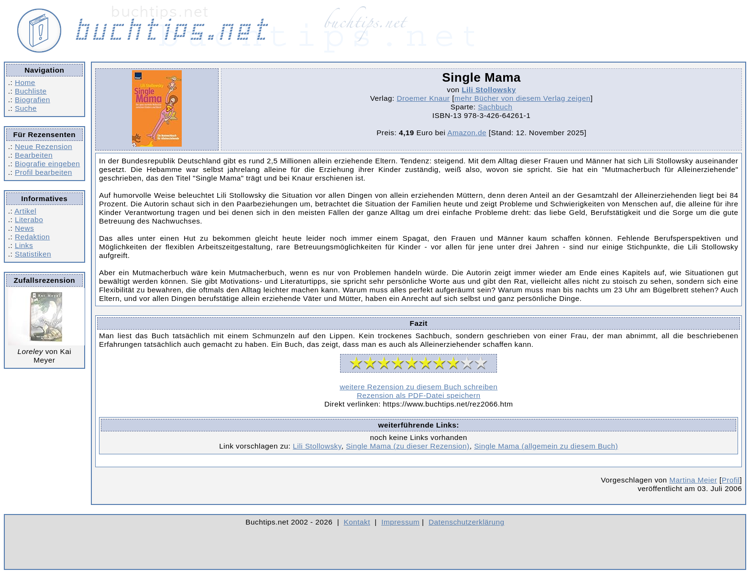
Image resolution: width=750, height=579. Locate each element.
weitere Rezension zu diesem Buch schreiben (418, 387)
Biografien (32, 100)
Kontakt (357, 522)
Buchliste (30, 91)
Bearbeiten (34, 155)
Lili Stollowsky (489, 90)
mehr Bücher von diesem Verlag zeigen (522, 98)
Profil (731, 480)
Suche (26, 108)
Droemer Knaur (423, 98)
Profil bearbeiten (43, 172)
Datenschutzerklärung (467, 522)
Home (25, 82)
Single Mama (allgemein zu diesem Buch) (546, 446)
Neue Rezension (43, 146)
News (24, 228)
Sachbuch (495, 107)
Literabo (29, 219)
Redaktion (32, 237)
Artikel (25, 211)
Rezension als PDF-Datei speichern (419, 395)
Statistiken (33, 254)
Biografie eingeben (47, 164)
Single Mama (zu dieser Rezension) (408, 446)
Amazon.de (466, 133)
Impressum (400, 522)
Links (24, 245)
